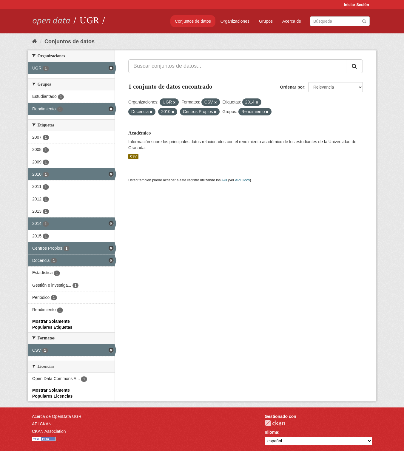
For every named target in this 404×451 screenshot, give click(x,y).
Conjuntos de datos (193, 21)
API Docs (242, 180)
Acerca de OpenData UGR (56, 416)
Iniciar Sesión (356, 4)
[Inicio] (34, 41)
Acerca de (291, 21)
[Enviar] (364, 20)
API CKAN (41, 423)
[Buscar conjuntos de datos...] (237, 66)
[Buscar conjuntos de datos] (340, 21)
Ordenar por (292, 87)
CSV (133, 156)
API (224, 180)
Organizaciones (234, 21)
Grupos (266, 21)
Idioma (271, 432)
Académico (139, 132)
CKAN (275, 423)
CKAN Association (49, 431)
